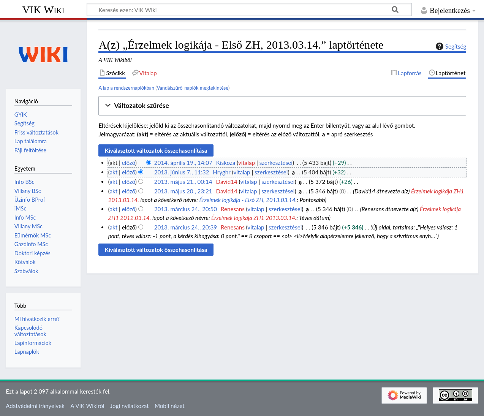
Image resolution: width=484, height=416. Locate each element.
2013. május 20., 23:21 (183, 191)
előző (128, 162)
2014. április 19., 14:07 (183, 162)
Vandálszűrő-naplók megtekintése (192, 88)
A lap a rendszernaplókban (126, 88)
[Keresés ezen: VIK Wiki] (249, 9)
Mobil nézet (170, 405)
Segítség (450, 46)
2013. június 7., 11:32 (181, 172)
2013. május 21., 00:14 (183, 181)
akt (113, 172)
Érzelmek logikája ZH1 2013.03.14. (253, 217)
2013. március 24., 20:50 (185, 209)
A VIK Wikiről (87, 405)
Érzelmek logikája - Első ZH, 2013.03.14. (248, 199)
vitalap (246, 162)
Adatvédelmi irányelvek (35, 405)
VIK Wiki (43, 10)
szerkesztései (276, 162)
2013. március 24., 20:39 (185, 227)
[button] (282, 106)
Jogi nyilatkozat (129, 405)
